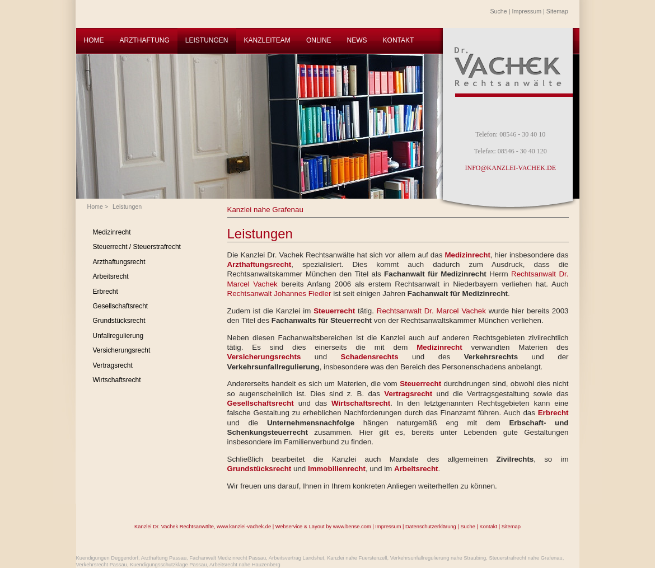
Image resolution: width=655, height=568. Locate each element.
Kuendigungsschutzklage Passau (168, 564)
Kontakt (488, 526)
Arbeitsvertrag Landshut (296, 558)
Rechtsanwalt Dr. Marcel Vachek (431, 311)
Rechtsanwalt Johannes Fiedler (279, 293)
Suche (498, 11)
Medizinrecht (112, 232)
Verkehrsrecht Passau (101, 564)
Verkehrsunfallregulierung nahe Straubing (438, 558)
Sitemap (557, 11)
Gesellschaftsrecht (120, 306)
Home (95, 206)
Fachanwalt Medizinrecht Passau (227, 558)
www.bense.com (352, 526)
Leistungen (127, 206)
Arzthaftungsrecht (119, 262)
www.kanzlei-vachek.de (244, 526)
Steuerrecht (334, 311)
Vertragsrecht (113, 365)
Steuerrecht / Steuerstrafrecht (137, 247)
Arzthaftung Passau (163, 558)
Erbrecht (105, 291)
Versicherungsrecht (122, 350)
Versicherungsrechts (264, 357)
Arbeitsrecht (111, 276)
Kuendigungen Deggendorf (107, 558)
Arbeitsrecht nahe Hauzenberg (244, 564)
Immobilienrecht (337, 468)
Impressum (526, 11)
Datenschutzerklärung (430, 526)
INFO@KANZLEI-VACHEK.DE (510, 168)
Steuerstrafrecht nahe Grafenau (525, 558)
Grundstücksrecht (119, 321)
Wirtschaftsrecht (117, 380)
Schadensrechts (370, 357)
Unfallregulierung (118, 336)
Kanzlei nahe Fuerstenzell (357, 558)
